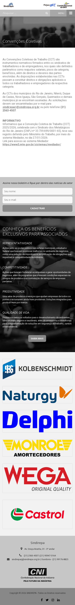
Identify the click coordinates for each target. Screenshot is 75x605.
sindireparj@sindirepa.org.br (21, 107)
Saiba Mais (37, 338)
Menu (66, 13)
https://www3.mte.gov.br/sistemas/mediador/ (32, 145)
